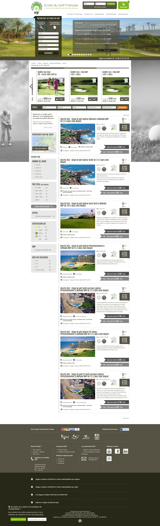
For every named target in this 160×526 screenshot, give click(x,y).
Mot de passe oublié (100, 7)
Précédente (31, 86)
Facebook (117, 451)
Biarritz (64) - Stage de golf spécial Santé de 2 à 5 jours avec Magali (84, 161)
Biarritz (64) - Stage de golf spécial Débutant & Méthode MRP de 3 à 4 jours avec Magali (84, 120)
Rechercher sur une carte (55, 25)
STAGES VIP (88, 14)
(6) (38, 171)
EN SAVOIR (126, 128)
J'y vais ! (56, 99)
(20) (41, 230)
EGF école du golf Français (36, 8)
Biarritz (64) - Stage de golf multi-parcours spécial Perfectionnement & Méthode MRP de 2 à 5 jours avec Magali (84, 289)
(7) (41, 190)
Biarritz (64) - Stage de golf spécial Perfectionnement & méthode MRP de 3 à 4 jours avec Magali (82, 247)
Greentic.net (86, 511)
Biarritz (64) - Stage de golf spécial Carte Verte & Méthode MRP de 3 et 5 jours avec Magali (83, 205)
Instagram (109, 458)
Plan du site (36, 454)
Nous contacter (37, 450)
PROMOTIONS (123, 14)
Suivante (129, 86)
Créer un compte (88, 7)
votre (123, 7)
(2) (37, 164)
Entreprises (61, 463)
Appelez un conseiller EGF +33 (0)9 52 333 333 (112, 58)
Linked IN (125, 451)
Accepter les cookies (18, 519)
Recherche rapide (41, 25)
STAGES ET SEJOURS (74, 14)
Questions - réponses (38, 452)
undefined (68, 54)
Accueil (33, 63)
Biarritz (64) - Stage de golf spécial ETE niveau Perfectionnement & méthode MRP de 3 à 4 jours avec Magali (84, 333)
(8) (41, 197)
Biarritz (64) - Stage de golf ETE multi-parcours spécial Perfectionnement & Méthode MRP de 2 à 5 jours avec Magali (84, 375)
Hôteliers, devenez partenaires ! (91, 450)
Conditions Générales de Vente (66, 452)
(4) (38, 177)
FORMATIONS (99, 14)
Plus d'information (37, 514)
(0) (41, 187)
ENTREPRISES (111, 14)
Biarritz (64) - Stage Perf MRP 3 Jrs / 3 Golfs (75, 73)
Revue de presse (62, 450)
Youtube (109, 451)
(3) (38, 168)
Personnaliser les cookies (37, 519)
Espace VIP (61, 459)
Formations (61, 461)
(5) (38, 174)
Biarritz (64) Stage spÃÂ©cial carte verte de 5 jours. (44, 73)
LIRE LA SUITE (48, 127)
